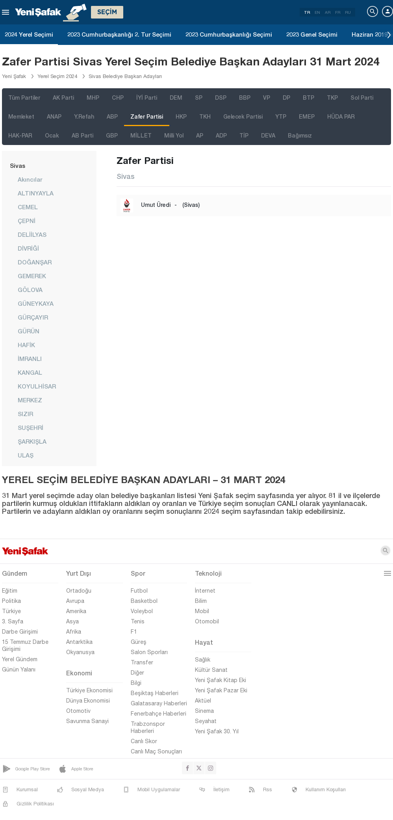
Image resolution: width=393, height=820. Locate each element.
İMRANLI (30, 358)
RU (348, 12)
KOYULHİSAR (37, 386)
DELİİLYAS (32, 234)
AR (327, 12)
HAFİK (26, 344)
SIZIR (25, 413)
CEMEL (28, 206)
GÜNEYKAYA (36, 303)
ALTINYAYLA (36, 193)
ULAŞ (25, 455)
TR (307, 12)
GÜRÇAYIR (33, 317)
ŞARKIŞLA (32, 441)
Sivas (17, 165)
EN (317, 12)
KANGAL (30, 372)
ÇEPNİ (26, 220)
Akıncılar (30, 179)
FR (337, 12)
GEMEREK (32, 275)
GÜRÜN (28, 331)
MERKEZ (30, 399)
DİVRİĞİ (28, 248)
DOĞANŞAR (35, 262)
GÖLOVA (30, 289)
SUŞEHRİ (30, 427)
